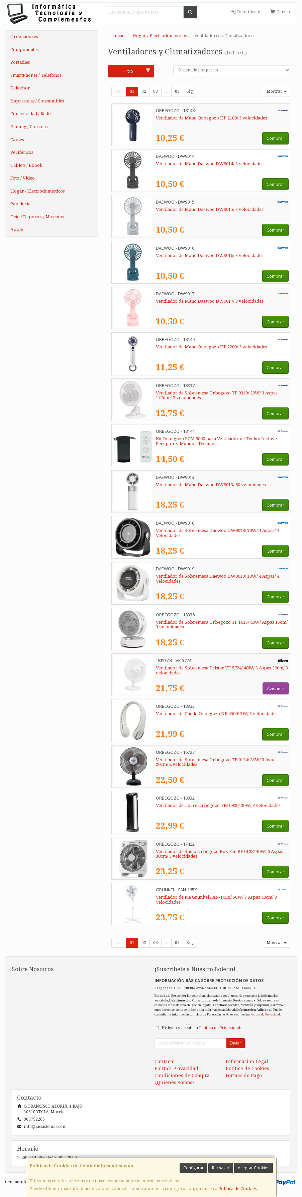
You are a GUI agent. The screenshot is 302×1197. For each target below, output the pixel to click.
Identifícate (245, 11)
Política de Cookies (237, 1188)
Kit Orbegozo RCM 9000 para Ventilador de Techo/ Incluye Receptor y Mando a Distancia (216, 441)
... (166, 91)
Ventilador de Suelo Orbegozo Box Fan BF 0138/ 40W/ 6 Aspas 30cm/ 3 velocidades (219, 854)
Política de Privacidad (265, 1014)
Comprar (275, 138)
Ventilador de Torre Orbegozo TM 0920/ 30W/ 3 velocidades (218, 805)
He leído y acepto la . (201, 1027)
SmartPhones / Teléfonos (35, 75)
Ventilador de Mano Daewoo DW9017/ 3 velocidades (210, 301)
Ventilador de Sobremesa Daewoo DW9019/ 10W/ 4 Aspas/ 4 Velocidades (217, 579)
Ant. (119, 91)
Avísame (275, 688)
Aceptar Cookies (253, 1168)
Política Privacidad (176, 1068)
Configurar (193, 1168)
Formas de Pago (244, 1075)
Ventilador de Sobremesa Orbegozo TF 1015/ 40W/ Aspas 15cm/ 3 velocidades (222, 625)
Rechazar (220, 1168)
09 (177, 91)
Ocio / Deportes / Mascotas (37, 216)
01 (132, 91)
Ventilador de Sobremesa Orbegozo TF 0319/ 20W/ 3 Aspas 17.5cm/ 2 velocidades (217, 395)
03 (155, 91)
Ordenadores (24, 36)
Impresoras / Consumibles (37, 100)
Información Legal (247, 1061)
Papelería (20, 203)
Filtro (136, 71)
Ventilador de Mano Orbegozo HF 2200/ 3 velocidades (211, 346)
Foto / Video (22, 178)
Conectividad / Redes (31, 113)
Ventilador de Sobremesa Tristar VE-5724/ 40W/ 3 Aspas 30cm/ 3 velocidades (222, 670)
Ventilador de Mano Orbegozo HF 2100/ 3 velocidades (211, 117)
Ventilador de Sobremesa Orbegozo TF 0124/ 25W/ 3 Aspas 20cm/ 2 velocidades (217, 762)
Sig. (190, 91)
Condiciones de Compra (182, 1075)
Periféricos (21, 152)
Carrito (281, 11)
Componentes (24, 49)
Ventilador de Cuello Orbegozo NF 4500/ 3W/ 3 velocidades (217, 713)
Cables (17, 139)
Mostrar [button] (277, 91)
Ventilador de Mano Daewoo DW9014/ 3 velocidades (210, 163)
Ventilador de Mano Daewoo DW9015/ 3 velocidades (210, 209)
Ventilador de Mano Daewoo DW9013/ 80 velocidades (211, 484)
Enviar (235, 1043)
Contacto (165, 1061)
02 (143, 91)
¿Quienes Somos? (175, 1082)
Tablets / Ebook (26, 165)
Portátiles (20, 62)
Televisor (20, 87)
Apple (16, 229)
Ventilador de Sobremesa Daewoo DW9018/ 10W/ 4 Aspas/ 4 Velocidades (217, 533)
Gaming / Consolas (28, 126)
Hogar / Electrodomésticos (37, 191)
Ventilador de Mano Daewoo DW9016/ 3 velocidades (210, 255)
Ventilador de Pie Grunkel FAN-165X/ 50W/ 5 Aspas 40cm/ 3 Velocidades (216, 900)
